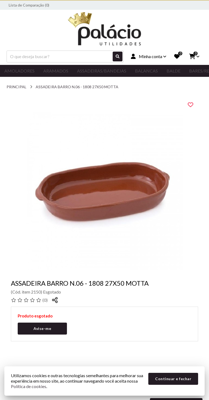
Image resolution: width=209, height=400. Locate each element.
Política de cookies (28, 386)
